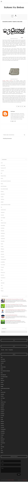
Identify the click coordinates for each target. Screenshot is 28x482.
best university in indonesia (5, 370)
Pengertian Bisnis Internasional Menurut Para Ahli (14, 299)
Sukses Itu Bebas (14, 7)
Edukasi (2, 191)
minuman (2, 254)
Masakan (2, 251)
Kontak (6, 349)
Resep (2, 269)
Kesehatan (3, 238)
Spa (1, 280)
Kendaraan (3, 233)
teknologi (2, 282)
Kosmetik (2, 241)
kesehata (2, 235)
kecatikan (2, 228)
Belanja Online (3, 175)
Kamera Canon (3, 222)
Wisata (2, 290)
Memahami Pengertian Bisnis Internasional (13, 320)
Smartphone (3, 277)
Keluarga (2, 230)
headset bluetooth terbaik (5, 204)
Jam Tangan (3, 217)
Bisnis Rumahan (3, 186)
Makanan (2, 248)
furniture (2, 199)
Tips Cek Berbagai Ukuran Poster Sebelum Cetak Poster (15, 309)
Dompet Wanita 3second (8, 80)
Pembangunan (3, 259)
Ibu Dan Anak (3, 209)
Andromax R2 (3, 167)
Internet (2, 396)
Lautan (2, 246)
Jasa (1, 220)
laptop (2, 243)
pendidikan (3, 431)
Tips (1, 285)
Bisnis (2, 183)
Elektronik (2, 194)
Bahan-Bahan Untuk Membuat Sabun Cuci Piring (13, 304)
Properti (2, 267)
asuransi (2, 170)
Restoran (2, 275)
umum (2, 288)
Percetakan (3, 264)
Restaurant (3, 272)
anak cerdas (3, 165)
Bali (1, 173)
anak (2, 162)
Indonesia (2, 212)
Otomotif (2, 256)
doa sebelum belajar (4, 188)
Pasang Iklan (11, 349)
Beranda (2, 349)
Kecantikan (3, 225)
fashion (2, 196)
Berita (2, 178)
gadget (2, 201)
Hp (1, 207)
